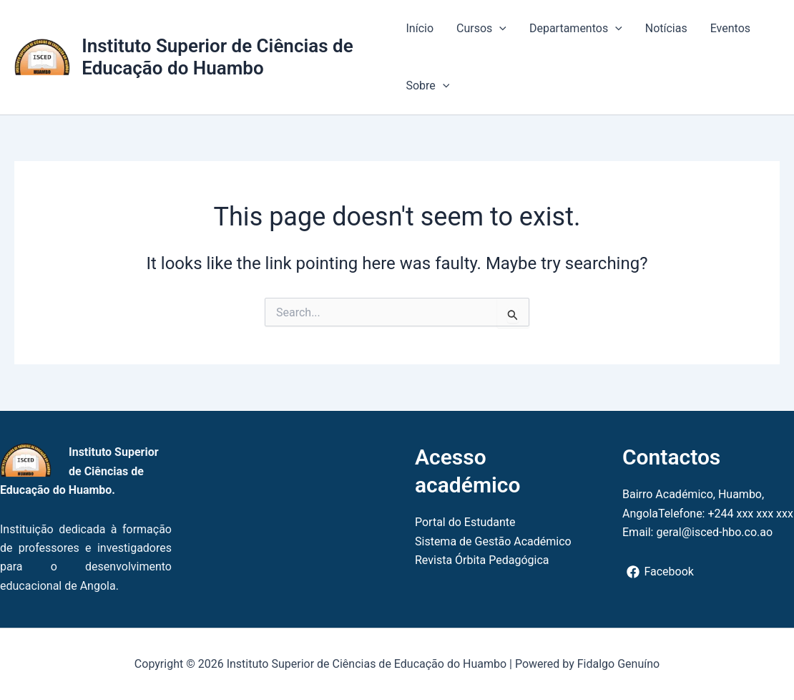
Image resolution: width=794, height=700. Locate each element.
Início (419, 28)
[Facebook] (660, 571)
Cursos (481, 28)
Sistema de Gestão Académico (493, 541)
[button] (499, 28)
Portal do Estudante (465, 522)
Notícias (666, 28)
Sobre (427, 86)
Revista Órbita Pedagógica (482, 560)
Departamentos (575, 28)
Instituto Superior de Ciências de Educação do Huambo (217, 57)
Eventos (730, 28)
